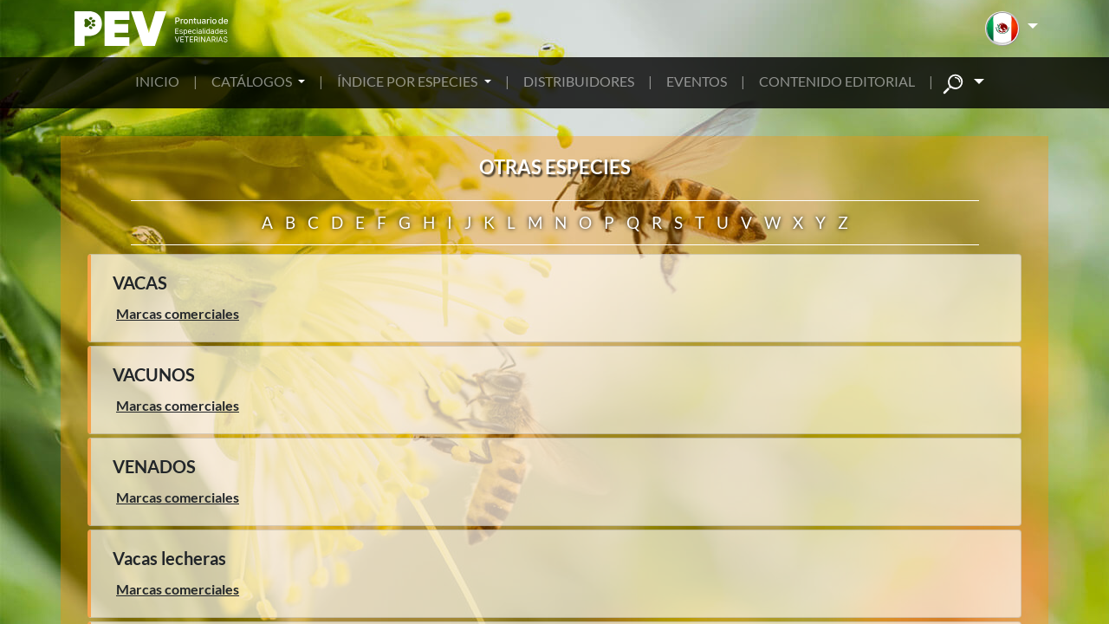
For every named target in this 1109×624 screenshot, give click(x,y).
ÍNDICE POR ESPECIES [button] (408, 81)
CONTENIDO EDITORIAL (837, 81)
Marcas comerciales (177, 313)
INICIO (157, 81)
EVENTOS (696, 81)
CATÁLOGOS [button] (253, 81)
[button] (1011, 28)
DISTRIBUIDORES (578, 81)
